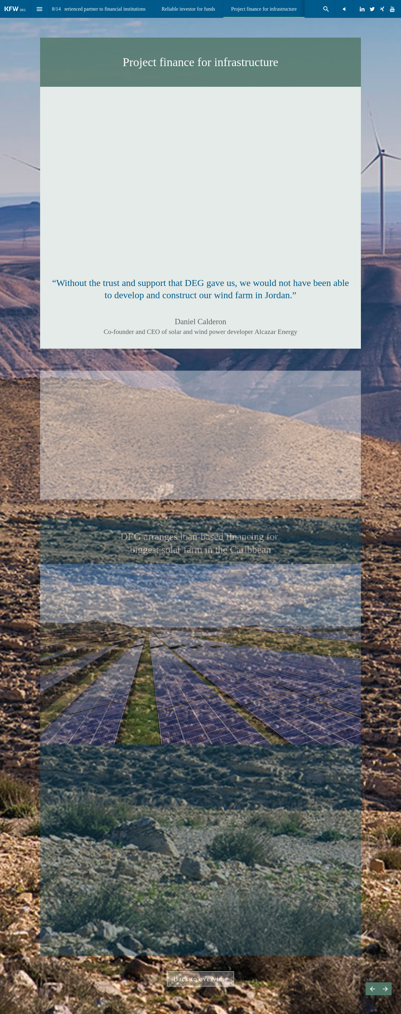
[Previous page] (372, 988)
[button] (344, 9)
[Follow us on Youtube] (392, 9)
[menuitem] (102, 9)
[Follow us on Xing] (382, 9)
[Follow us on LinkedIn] (362, 9)
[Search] (326, 9)
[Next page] (385, 988)
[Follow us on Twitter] (372, 9)
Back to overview (201, 979)
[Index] (40, 9)
